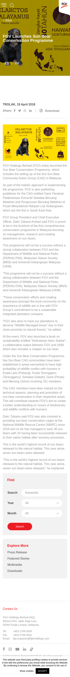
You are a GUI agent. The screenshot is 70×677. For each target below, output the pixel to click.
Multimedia (14, 564)
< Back (7, 20)
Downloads (14, 570)
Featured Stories (18, 558)
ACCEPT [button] (42, 671)
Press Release (17, 552)
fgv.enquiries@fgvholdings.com (31, 638)
